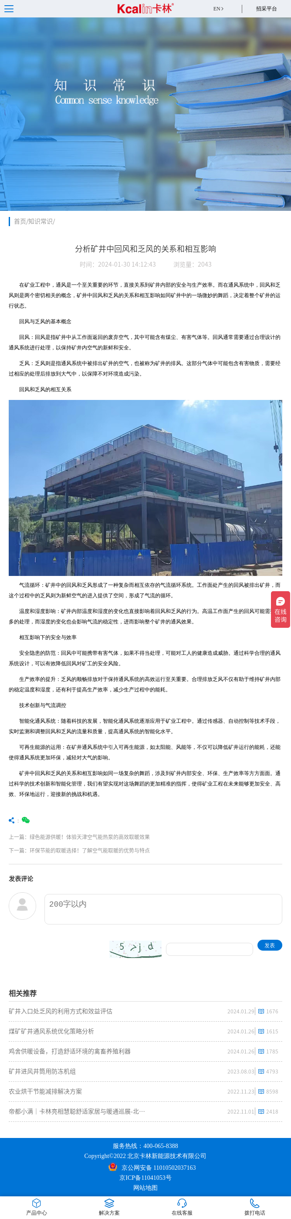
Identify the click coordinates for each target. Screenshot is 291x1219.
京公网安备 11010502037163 (152, 1167)
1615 (272, 1031)
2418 (272, 1111)
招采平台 (266, 9)
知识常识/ (41, 221)
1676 (272, 1011)
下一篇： (101, 850)
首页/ (21, 221)
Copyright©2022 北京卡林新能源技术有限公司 (146, 1156)
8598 (272, 1091)
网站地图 (145, 1188)
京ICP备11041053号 (145, 1178)
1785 (272, 1051)
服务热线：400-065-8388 (145, 1146)
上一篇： (101, 837)
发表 (269, 945)
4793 (272, 1071)
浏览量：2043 (192, 264)
